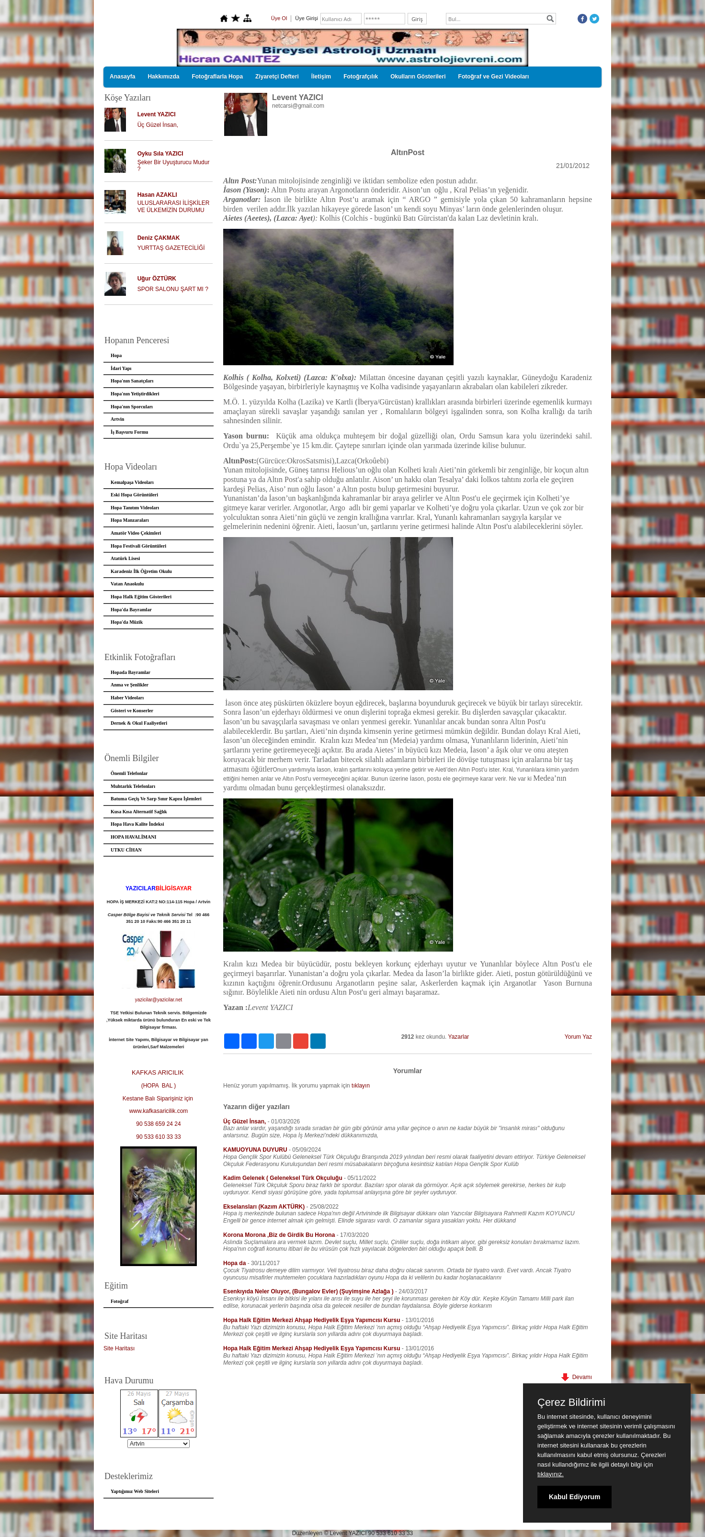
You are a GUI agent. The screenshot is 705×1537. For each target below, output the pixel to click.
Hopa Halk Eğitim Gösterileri (141, 596)
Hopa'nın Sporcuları (132, 406)
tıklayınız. (550, 1474)
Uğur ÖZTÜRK (156, 278)
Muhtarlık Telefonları (133, 786)
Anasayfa (122, 76)
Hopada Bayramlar (130, 672)
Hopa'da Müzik (127, 622)
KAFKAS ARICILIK (158, 1072)
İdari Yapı (121, 368)
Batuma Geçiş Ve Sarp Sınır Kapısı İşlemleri (156, 798)
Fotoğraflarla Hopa (217, 76)
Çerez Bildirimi (571, 1402)
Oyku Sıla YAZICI (160, 153)
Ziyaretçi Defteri (277, 76)
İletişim (321, 76)
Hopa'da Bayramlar (131, 609)
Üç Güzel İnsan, (157, 125)
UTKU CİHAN (126, 850)
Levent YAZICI (156, 114)
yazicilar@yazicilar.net (158, 999)
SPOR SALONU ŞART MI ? (172, 289)
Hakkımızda (163, 76)
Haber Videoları (127, 697)
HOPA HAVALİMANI (133, 837)
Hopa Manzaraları (130, 520)
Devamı (576, 1377)
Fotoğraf (119, 1301)
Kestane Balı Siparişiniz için (159, 1098)
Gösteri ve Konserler (132, 710)
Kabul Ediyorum (574, 1497)
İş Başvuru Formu (129, 432)
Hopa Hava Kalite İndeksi (137, 824)
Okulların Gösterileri (417, 76)
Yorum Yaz (578, 1036)
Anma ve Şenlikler (129, 684)
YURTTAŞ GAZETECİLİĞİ (171, 248)
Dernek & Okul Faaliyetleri (139, 723)
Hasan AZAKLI (157, 194)
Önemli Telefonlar (129, 773)
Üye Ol (279, 18)
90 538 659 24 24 (158, 1124)
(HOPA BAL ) (158, 1085)
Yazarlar (458, 1036)
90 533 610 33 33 (158, 1136)
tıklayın (361, 1085)
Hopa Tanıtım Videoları (135, 507)
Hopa (116, 355)
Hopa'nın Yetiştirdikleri (135, 393)
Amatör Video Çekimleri (136, 533)
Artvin (117, 419)
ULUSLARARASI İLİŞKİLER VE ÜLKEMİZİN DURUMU (173, 206)
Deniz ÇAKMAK (158, 238)
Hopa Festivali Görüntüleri (138, 546)
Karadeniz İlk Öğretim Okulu (141, 571)
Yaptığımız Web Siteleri (135, 1491)
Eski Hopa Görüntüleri (134, 494)
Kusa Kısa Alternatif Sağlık (139, 811)
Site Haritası (119, 1348)
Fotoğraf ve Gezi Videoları (493, 76)
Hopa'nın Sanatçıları (132, 380)
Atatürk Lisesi (125, 558)
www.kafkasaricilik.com (158, 1111)
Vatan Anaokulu (127, 583)
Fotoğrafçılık (360, 76)
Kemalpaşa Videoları (132, 482)
